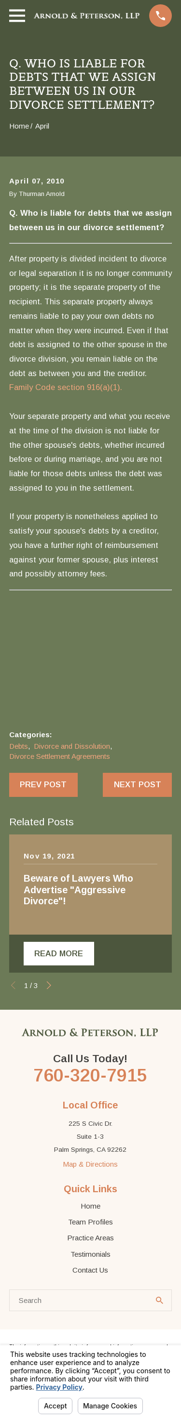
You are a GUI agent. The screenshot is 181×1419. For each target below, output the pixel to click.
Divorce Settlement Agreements (59, 756)
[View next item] (49, 985)
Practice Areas (90, 1238)
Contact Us (90, 1270)
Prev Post (43, 784)
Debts (18, 746)
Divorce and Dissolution (72, 746)
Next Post (137, 784)
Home (90, 1206)
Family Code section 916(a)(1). (65, 387)
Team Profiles (90, 1222)
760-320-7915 (90, 1075)
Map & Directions (90, 1164)
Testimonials (90, 1254)
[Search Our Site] (159, 1300)
